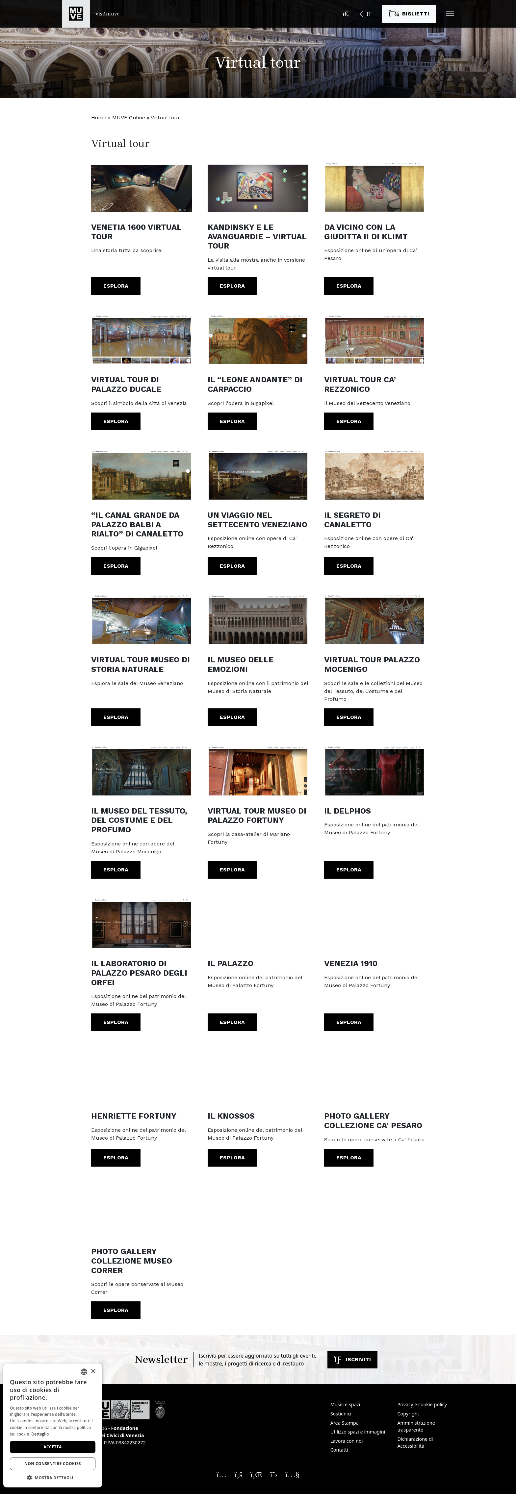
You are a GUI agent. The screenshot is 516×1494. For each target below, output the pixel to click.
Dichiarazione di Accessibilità (415, 1442)
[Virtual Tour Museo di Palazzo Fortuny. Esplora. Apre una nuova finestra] (258, 770)
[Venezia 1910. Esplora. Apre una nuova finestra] (374, 922)
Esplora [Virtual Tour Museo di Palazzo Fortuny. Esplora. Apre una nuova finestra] (232, 869)
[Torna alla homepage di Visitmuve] (90, 14)
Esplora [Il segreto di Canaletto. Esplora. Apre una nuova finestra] (348, 566)
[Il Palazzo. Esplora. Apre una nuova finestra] (258, 922)
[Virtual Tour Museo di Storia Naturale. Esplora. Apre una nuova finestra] (141, 619)
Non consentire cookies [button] (52, 1463)
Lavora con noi (346, 1441)
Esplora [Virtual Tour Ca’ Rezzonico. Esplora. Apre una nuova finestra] (348, 421)
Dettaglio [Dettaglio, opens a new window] (40, 1434)
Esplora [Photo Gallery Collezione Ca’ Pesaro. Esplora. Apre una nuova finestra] (348, 1157)
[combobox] (84, 1371)
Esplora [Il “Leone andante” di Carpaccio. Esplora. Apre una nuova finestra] (232, 421)
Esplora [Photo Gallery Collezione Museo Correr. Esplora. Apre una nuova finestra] (115, 1310)
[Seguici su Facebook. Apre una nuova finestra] (239, 1474)
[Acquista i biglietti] (409, 14)
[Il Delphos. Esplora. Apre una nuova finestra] (374, 770)
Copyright (408, 1414)
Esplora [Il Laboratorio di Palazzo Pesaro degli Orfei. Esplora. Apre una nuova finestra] (115, 1022)
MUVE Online (128, 117)
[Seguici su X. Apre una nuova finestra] (274, 1474)
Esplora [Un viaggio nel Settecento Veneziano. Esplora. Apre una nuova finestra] (232, 566)
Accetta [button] (52, 1447)
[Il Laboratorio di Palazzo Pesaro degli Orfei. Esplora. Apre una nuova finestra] (141, 922)
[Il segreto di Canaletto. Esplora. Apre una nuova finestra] (374, 474)
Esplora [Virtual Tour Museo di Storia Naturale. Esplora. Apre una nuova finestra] (115, 717)
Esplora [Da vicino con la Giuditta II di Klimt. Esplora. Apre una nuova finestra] (348, 286)
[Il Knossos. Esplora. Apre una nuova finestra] (258, 1075)
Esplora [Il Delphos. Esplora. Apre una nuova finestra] (348, 869)
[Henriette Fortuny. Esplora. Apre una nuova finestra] (141, 1075)
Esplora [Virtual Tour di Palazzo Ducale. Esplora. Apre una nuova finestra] (115, 421)
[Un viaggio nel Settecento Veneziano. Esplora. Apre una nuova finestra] (258, 474)
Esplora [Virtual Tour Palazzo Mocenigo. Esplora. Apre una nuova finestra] (348, 717)
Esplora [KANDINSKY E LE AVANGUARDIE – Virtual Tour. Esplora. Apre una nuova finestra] (232, 286)
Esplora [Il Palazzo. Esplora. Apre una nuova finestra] (232, 1022)
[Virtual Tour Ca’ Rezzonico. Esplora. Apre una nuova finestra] (374, 339)
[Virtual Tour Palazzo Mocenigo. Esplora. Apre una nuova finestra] (374, 619)
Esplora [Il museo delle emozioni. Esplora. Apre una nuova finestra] (232, 717)
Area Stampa (344, 1423)
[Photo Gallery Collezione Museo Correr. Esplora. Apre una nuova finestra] (141, 1210)
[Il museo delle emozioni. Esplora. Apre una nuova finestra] (258, 619)
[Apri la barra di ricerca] (346, 14)
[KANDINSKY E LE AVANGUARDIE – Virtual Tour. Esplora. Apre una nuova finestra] (258, 186)
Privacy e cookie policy (422, 1404)
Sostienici (340, 1414)
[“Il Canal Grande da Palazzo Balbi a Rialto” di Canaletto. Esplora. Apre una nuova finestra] (141, 474)
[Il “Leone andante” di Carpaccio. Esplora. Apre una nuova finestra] (258, 339)
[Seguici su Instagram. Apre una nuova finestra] (222, 1474)
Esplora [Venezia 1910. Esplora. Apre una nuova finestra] (348, 1022)
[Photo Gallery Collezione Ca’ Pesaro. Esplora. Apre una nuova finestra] (374, 1075)
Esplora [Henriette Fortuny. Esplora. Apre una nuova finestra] (115, 1157)
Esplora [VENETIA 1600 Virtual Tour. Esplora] (115, 286)
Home (98, 117)
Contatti (339, 1450)
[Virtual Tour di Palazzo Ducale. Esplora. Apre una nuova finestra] (141, 339)
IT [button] (369, 13)
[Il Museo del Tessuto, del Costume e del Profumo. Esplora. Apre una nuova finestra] (141, 770)
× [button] (92, 1371)
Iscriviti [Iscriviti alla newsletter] (352, 1359)
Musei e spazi (345, 1404)
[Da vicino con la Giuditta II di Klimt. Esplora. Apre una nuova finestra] (374, 186)
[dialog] (52, 1425)
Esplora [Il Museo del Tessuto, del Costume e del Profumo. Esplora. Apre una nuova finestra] (115, 869)
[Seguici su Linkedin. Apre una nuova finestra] (256, 1474)
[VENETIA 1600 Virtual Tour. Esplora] (141, 186)
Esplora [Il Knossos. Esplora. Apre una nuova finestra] (232, 1157)
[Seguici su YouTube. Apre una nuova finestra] (292, 1474)
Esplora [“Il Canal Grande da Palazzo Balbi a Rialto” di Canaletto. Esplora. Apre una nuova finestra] (115, 566)
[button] (450, 14)
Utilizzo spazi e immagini (357, 1432)
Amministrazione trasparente (416, 1426)
